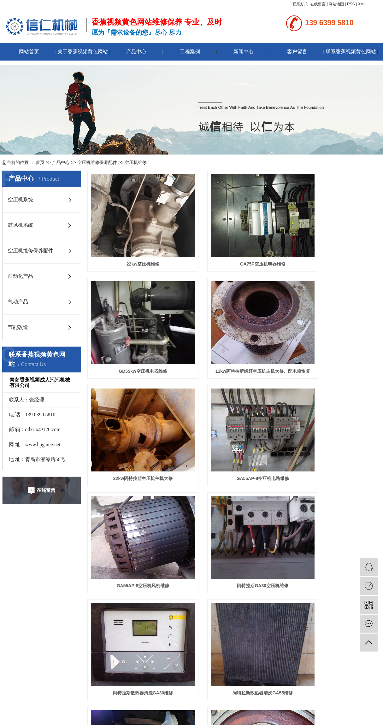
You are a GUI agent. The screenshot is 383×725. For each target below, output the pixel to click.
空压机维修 (136, 162)
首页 (40, 162)
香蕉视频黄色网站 (222, 710)
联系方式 (300, 4)
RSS (351, 4)
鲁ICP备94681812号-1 (173, 717)
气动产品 (18, 301)
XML (362, 4)
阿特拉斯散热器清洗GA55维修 (133, 524)
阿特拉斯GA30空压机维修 (234, 432)
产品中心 (136, 51)
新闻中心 (243, 51)
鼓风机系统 (20, 225)
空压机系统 (20, 199)
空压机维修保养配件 (97, 162)
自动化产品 (20, 276)
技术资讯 (142, 648)
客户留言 (297, 51)
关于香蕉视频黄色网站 (82, 51)
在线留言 (318, 4)
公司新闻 (142, 634)
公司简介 (9, 634)
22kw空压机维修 (133, 248)
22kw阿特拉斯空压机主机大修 (234, 340)
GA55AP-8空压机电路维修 (335, 340)
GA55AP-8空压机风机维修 (133, 432)
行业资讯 (142, 641)
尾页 (255, 552)
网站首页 (29, 51)
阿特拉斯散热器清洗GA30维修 (335, 432)
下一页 (237, 552)
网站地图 (336, 4)
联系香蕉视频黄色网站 (351, 51)
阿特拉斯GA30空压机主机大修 (335, 524)
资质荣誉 (9, 641)
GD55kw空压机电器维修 (335, 248)
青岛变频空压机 (290, 710)
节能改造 (18, 327)
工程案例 (190, 51)
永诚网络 (221, 717)
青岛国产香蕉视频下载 (257, 710)
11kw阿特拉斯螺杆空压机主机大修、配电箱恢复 (133, 340)
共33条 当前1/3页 (282, 552)
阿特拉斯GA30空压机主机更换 (234, 524)
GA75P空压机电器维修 (234, 248)
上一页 (191, 552)
